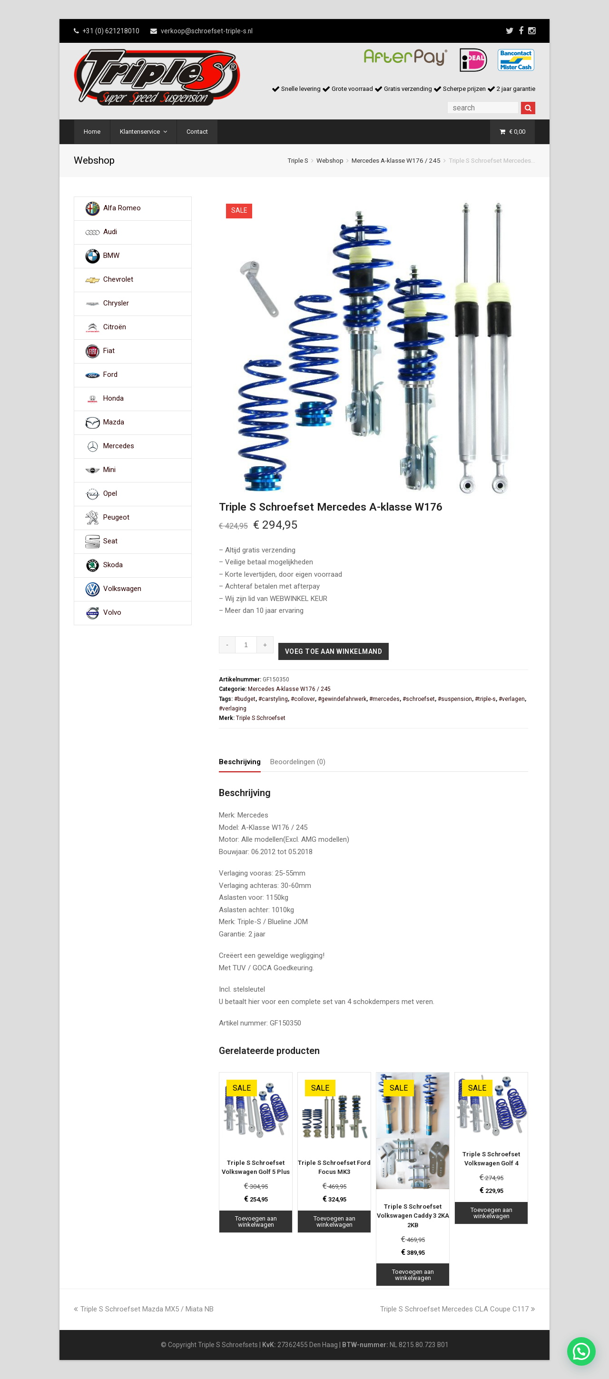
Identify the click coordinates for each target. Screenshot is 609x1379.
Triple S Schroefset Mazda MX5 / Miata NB (144, 1309)
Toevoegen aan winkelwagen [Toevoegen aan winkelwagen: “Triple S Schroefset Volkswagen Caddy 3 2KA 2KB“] (413, 1274)
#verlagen (512, 699)
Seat (110, 541)
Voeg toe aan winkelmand (334, 651)
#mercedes (384, 699)
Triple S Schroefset (260, 718)
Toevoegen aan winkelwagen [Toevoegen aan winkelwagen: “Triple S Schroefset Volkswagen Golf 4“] (491, 1213)
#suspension (455, 699)
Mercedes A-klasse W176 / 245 (396, 160)
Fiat (109, 351)
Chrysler (116, 303)
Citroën (114, 327)
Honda (113, 398)
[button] (581, 1351)
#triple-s (485, 699)
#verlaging (232, 708)
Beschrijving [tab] (240, 762)
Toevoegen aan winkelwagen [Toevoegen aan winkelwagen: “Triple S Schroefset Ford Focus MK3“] (334, 1221)
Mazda (113, 422)
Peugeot (116, 517)
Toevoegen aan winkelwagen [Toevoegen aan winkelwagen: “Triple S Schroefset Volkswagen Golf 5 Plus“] (256, 1221)
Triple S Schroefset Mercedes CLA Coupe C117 (457, 1309)
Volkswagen (122, 589)
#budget (244, 699)
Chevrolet (118, 280)
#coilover (303, 699)
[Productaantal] (246, 645)
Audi (110, 232)
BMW (111, 256)
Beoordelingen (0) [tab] (297, 762)
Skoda (113, 565)
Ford (110, 375)
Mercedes (118, 446)
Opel (110, 494)
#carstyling (273, 699)
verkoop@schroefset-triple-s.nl (207, 31)
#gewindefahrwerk (342, 699)
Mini (109, 470)
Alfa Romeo (122, 208)
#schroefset (419, 699)
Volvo (112, 613)
